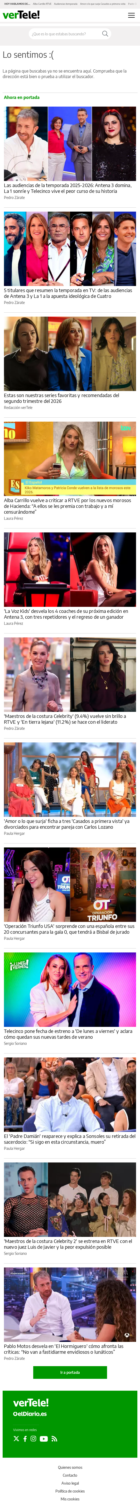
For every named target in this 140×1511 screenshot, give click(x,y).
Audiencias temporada (66, 3)
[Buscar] (105, 33)
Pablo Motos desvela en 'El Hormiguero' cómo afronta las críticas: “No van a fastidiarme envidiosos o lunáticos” (63, 1349)
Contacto (70, 1475)
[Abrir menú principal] (131, 15)
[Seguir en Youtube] (44, 1439)
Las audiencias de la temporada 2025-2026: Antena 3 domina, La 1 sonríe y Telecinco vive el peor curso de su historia (68, 188)
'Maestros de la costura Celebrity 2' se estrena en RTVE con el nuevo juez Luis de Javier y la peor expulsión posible (68, 1244)
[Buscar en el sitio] (64, 33)
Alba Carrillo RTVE (42, 3)
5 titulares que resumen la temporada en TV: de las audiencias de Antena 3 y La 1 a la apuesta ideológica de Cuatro (68, 293)
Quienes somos (70, 1467)
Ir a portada (70, 1372)
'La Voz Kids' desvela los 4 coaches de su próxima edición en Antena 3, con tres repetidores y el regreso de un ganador (66, 614)
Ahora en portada (22, 97)
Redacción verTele (18, 407)
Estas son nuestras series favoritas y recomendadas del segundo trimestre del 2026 (61, 398)
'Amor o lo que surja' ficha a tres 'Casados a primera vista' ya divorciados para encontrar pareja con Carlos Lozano (66, 824)
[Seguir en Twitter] (16, 1439)
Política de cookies (70, 1491)
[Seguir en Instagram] (33, 1439)
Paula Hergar (14, 833)
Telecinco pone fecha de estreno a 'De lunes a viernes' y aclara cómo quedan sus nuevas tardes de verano (68, 1034)
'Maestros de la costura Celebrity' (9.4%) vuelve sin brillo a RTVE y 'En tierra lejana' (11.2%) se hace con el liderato (65, 719)
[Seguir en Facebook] (25, 1439)
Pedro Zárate (14, 197)
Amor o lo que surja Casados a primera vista (102, 3)
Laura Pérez (13, 518)
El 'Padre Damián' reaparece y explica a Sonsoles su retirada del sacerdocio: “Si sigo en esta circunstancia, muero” (70, 1139)
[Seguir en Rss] (54, 1439)
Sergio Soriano (15, 1043)
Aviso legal (70, 1483)
